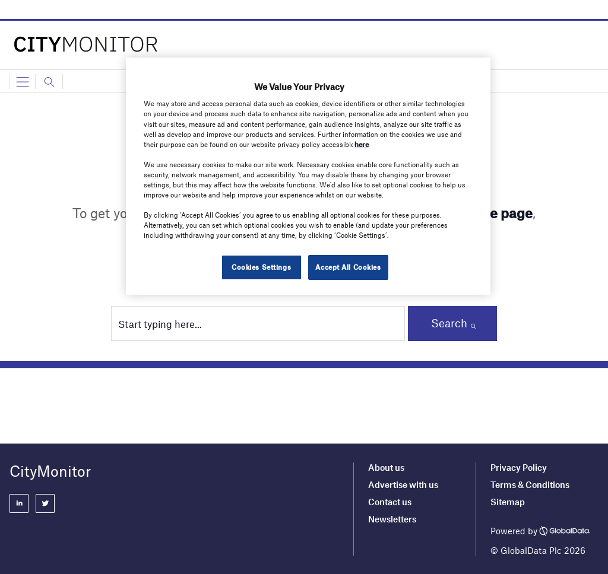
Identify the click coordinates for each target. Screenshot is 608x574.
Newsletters (392, 519)
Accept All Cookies (348, 267)
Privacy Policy (518, 467)
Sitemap (507, 501)
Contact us (389, 501)
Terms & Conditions (529, 484)
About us (386, 467)
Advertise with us (403, 484)
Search (449, 323)
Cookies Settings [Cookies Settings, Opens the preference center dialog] (261, 267)
